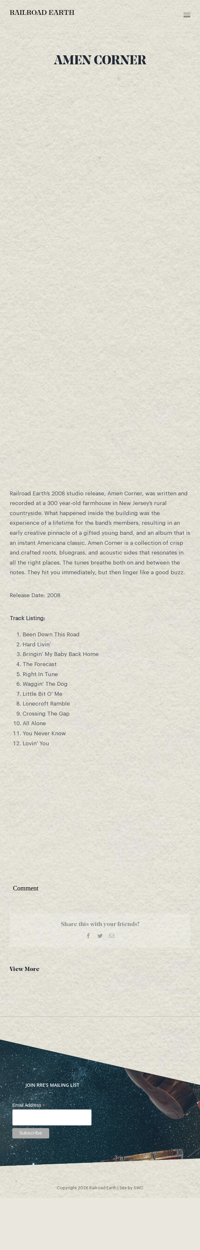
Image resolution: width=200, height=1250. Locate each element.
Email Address (28, 1105)
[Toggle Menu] (186, 15)
